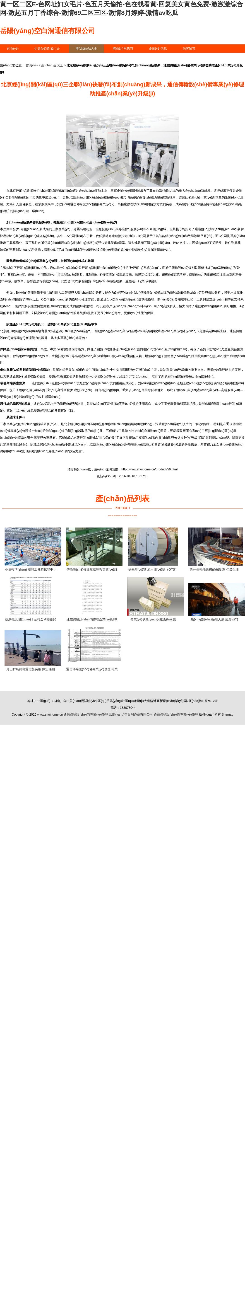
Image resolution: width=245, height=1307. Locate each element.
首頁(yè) (13, 48)
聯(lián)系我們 (123, 48)
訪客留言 (189, 48)
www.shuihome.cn (50, 714)
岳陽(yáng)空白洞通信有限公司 (47, 30)
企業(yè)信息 (158, 48)
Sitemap (227, 714)
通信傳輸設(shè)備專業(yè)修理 (86, 714)
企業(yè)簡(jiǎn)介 (47, 48)
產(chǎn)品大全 (86, 48)
